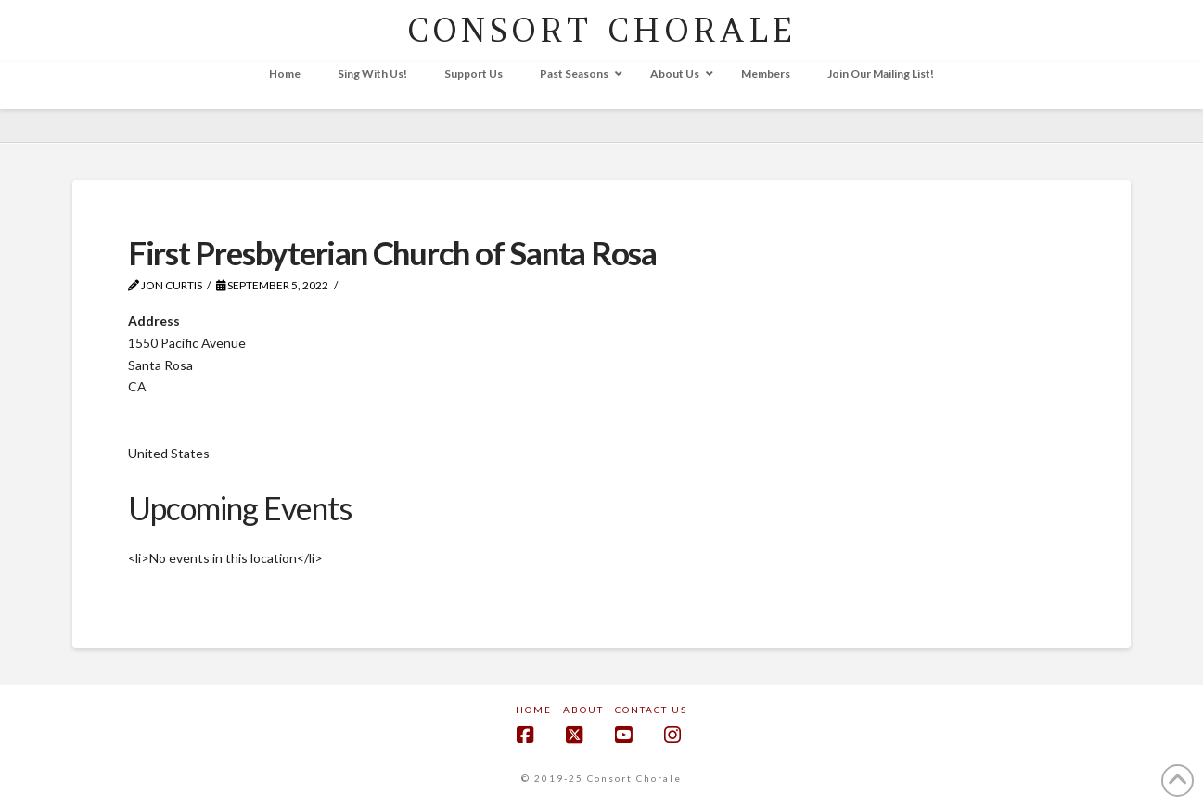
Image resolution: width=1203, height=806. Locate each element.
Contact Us (651, 709)
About (583, 709)
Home (534, 709)
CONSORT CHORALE (601, 30)
